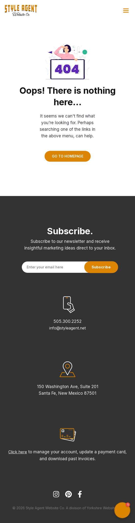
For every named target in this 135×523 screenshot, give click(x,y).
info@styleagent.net (67, 328)
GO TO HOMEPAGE (67, 156)
